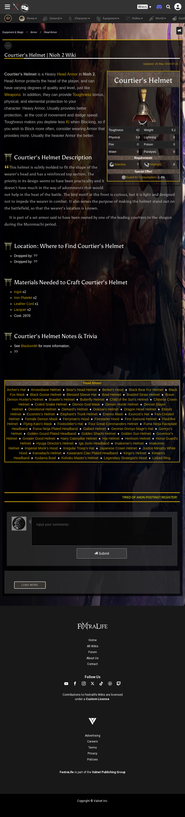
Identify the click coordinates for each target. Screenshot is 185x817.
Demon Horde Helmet (121, 404)
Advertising (92, 735)
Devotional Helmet (42, 409)
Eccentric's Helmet (41, 414)
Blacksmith (29, 346)
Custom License (97, 699)
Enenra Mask (113, 414)
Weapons (12, 95)
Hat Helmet (111, 438)
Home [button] (28, 18)
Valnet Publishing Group (108, 772)
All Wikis (92, 646)
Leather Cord (24, 304)
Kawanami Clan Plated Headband (92, 453)
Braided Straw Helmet (143, 395)
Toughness (82, 95)
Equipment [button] (107, 18)
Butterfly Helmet (92, 399)
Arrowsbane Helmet (46, 390)
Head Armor (50, 32)
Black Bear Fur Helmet (146, 390)
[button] (144, 7)
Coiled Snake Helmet (51, 404)
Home (93, 640)
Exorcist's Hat (139, 414)
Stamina (120, 164)
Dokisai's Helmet (106, 409)
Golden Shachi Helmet (99, 434)
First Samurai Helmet (141, 419)
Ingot (18, 292)
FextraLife (67, 772)
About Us (92, 658)
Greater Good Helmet (39, 438)
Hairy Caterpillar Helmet (79, 438)
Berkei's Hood (112, 390)
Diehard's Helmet (75, 409)
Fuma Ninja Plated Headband (55, 429)
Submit (101, 553)
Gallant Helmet (94, 429)
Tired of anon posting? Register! (149, 497)
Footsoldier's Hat (70, 424)
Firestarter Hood (106, 419)
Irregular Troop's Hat (78, 448)
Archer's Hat (16, 390)
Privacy (92, 753)
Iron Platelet (23, 298)
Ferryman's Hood (76, 419)
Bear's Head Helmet (81, 390)
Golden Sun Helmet (136, 434)
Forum (92, 652)
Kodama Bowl (45, 458)
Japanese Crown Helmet (118, 448)
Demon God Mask (86, 404)
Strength (155, 164)
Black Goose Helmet (45, 395)
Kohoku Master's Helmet (79, 458)
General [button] (52, 18)
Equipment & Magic (13, 32)
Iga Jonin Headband (94, 443)
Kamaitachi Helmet (47, 453)
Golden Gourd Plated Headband (51, 434)
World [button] (157, 18)
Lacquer (20, 310)
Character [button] (78, 18)
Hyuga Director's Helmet (55, 443)
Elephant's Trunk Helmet (78, 414)
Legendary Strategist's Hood (125, 458)
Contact (92, 664)
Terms (92, 747)
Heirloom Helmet (137, 438)
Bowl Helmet (111, 395)
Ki (67, 122)
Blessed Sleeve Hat (81, 395)
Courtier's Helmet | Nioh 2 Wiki (40, 55)
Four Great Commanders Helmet (113, 424)
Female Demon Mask (41, 419)
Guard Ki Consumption (139, 177)
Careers (92, 741)
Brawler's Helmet (61, 399)
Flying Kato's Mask (37, 424)
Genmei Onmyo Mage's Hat (132, 429)
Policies (92, 759)
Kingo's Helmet (134, 453)
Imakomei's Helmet (129, 443)
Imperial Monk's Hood (41, 448)
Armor (33, 32)
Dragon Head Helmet (140, 409)
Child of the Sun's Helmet (129, 399)
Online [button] (133, 18)
